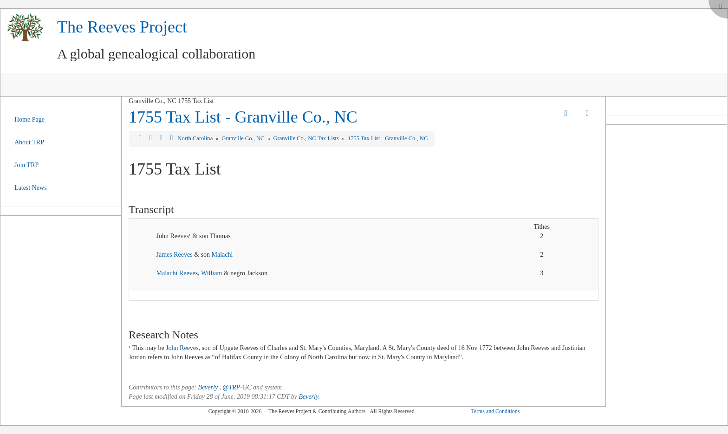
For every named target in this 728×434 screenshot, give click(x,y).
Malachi (222, 254)
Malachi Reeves (177, 273)
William (211, 273)
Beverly (208, 387)
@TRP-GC (237, 387)
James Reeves (174, 254)
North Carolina (195, 138)
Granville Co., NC (243, 138)
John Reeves (182, 347)
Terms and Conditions (495, 411)
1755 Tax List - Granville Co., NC (243, 117)
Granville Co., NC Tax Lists (306, 138)
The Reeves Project (122, 27)
